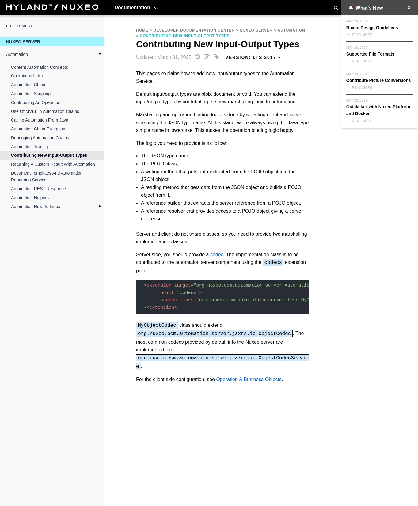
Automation (17, 54)
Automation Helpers (30, 197)
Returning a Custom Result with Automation (53, 164)
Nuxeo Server (23, 41)
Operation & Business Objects (248, 379)
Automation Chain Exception (38, 128)
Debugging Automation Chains (40, 137)
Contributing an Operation (35, 102)
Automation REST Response (38, 188)
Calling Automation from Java (39, 120)
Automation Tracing (29, 146)
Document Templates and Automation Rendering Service (46, 176)
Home (142, 30)
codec (216, 254)
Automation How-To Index (35, 206)
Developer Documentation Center (194, 30)
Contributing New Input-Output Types (49, 155)
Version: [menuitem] (253, 57)
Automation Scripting (31, 93)
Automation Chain (28, 84)
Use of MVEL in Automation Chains (45, 111)
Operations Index (27, 75)
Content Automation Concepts (39, 67)
